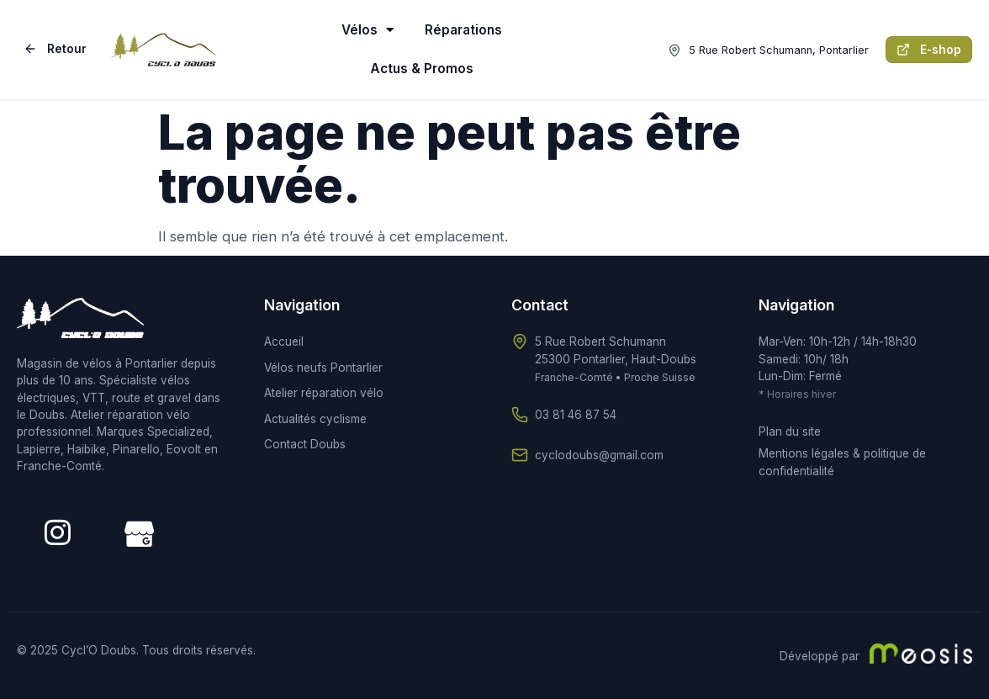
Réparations (463, 30)
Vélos (367, 30)
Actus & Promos (421, 69)
